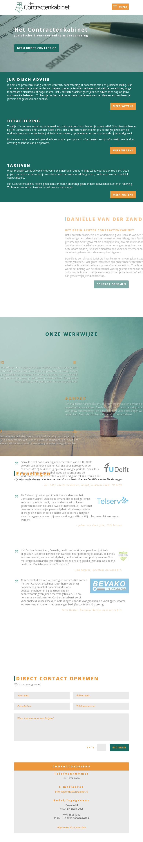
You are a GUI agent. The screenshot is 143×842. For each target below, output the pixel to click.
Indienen (119, 747)
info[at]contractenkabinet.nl (71, 791)
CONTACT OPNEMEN (111, 276)
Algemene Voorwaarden (71, 827)
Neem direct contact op (36, 48)
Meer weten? (123, 106)
